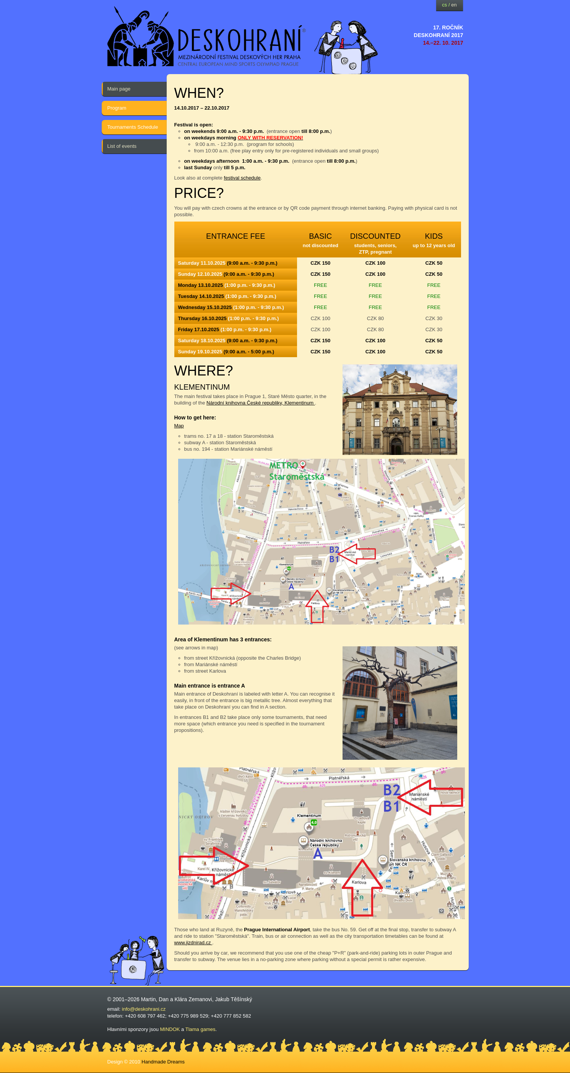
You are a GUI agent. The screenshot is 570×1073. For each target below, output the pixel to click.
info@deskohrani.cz (144, 1009)
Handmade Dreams (163, 1062)
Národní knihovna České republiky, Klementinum (260, 403)
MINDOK (170, 1029)
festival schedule (242, 178)
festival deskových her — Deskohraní (207, 36)
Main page (119, 89)
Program (117, 108)
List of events (122, 146)
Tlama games (200, 1029)
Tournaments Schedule (132, 127)
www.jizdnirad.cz (193, 942)
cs (444, 5)
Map (179, 426)
